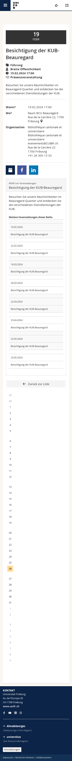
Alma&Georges (16, 726)
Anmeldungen (12, 749)
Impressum (8, 757)
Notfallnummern (43, 757)
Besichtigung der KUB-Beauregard (29, 234)
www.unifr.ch (11, 706)
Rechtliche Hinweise (24, 757)
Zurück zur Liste (38, 384)
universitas (14, 737)
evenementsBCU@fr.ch (43, 143)
